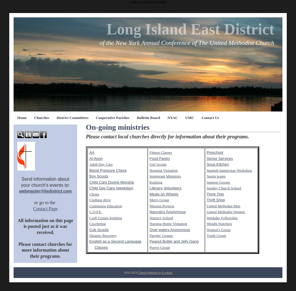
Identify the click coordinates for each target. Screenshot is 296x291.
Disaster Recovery (102, 236)
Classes (101, 247)
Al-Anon (96, 158)
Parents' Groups (161, 236)
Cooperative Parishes (112, 118)
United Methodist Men (223, 206)
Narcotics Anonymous (167, 212)
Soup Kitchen (218, 164)
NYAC (173, 118)
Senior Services (220, 158)
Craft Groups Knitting (105, 218)
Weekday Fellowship (222, 218)
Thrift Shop (216, 200)
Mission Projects (161, 206)
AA (91, 152)
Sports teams (216, 176)
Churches (41, 118)
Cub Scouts (99, 230)
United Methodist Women (226, 212)
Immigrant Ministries (165, 176)
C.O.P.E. (95, 212)
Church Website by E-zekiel (155, 272)
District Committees (72, 118)
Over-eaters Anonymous (169, 230)
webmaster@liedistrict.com (45, 191)
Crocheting (97, 224)
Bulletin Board (148, 118)
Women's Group (219, 230)
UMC (189, 118)
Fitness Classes (160, 153)
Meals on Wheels (163, 194)
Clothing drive (100, 200)
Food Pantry (159, 158)
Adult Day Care (101, 164)
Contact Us (210, 118)
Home (22, 118)
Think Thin (215, 194)
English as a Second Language (115, 241)
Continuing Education (105, 206)
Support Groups (218, 182)
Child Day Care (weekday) (111, 188)
